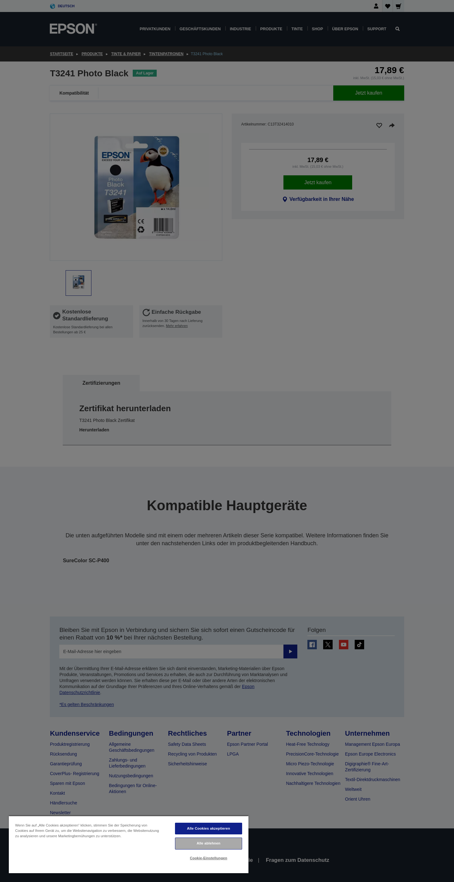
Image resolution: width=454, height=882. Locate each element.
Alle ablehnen (208, 843)
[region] (128, 844)
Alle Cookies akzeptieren (208, 828)
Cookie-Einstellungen (208, 858)
